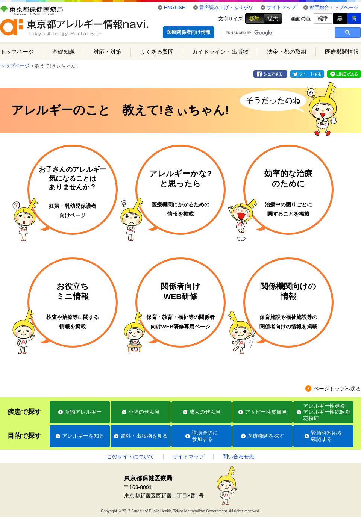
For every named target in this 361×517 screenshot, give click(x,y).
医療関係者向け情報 (189, 32)
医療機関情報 (342, 51)
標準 (254, 18)
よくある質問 (157, 51)
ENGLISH (175, 7)
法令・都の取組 (286, 51)
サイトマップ (281, 7)
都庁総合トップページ (333, 7)
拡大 (272, 18)
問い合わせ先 (238, 457)
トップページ (17, 51)
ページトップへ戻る (337, 388)
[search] (275, 32)
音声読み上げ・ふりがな (226, 7)
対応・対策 (107, 51)
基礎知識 (63, 51)
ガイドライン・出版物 (220, 51)
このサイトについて (130, 457)
